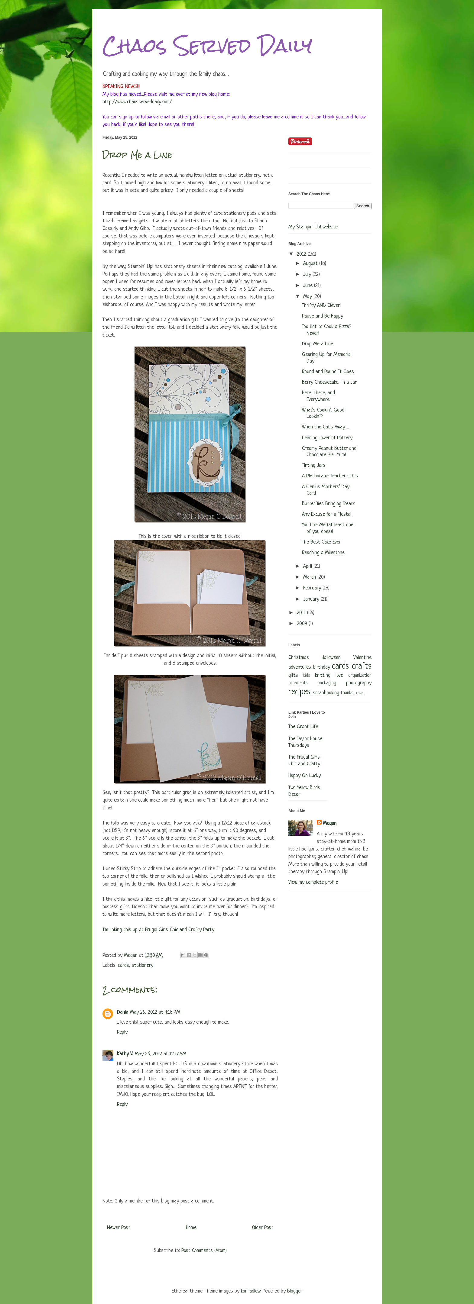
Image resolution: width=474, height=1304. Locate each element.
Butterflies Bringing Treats (329, 504)
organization (360, 675)
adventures (299, 667)
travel (359, 693)
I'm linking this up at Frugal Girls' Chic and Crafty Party (158, 930)
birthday (321, 667)
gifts (293, 675)
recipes (299, 692)
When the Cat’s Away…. (325, 427)
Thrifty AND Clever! (321, 305)
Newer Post (118, 1228)
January (312, 599)
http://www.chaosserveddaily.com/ (137, 102)
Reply (122, 1032)
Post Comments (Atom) (204, 1251)
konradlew (250, 1291)
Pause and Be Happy (322, 316)
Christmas (298, 657)
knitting (322, 675)
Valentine (362, 657)
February (313, 588)
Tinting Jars (314, 465)
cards (123, 965)
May (308, 296)
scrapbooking (326, 693)
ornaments (297, 683)
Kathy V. (125, 1054)
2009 (303, 624)
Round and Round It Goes (328, 372)
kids (306, 675)
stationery (142, 965)
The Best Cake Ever (321, 542)
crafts (362, 666)
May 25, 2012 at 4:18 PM (155, 1012)
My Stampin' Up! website (313, 227)
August (311, 263)
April (308, 566)
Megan (329, 823)
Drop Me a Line (317, 344)
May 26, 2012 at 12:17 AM (160, 1054)
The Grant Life (303, 727)
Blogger (294, 1291)
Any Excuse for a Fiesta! (326, 514)
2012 (302, 254)
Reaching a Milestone (323, 553)
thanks (347, 693)
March (310, 577)
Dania (122, 1012)
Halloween (331, 657)
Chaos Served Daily (207, 45)
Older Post (262, 1228)
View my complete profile (313, 882)
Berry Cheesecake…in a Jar (329, 382)
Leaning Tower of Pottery (327, 438)
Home (191, 1228)
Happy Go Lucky (304, 776)
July (308, 274)
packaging (326, 683)
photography (359, 683)
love (339, 675)
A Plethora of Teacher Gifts (330, 476)
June (308, 286)
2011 (302, 613)
